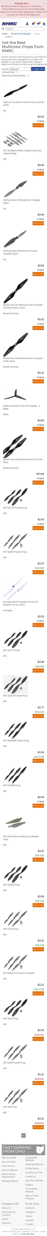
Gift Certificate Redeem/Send (8, 1175)
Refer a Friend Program (32, 1197)
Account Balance (9, 1170)
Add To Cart (38, 125)
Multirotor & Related (20, 33)
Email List (6, 1223)
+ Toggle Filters (38, 69)
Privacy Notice (32, 1168)
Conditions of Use (33, 1172)
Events (5, 1219)
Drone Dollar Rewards (31, 1190)
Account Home (9, 1161)
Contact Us (30, 1176)
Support (29, 1184)
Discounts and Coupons (8, 1213)
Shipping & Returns (34, 1164)
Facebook (29, 1208)
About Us (6, 1208)
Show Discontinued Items (14, 75)
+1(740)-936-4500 (27, 1234)
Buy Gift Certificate (34, 1180)
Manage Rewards (10, 1181)
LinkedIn (29, 1224)
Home (5, 33)
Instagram (30, 1212)
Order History (8, 1166)
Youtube (29, 1220)
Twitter (28, 1216)
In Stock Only (8, 72)
